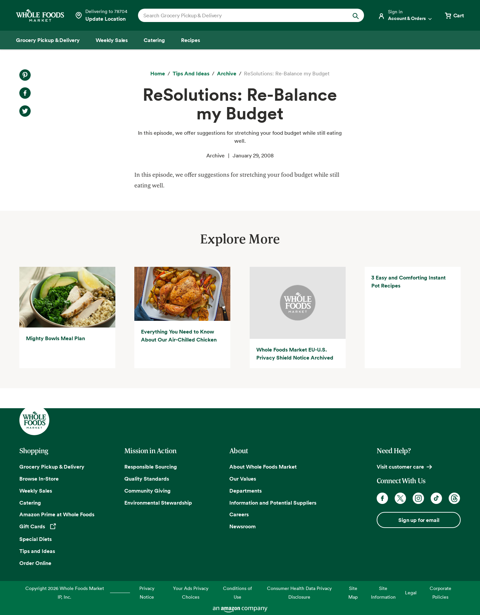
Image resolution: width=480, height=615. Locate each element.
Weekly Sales (35, 490)
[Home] (157, 73)
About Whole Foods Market (263, 466)
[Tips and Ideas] (191, 73)
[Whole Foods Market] (40, 15)
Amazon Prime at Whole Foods (56, 514)
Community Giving (147, 490)
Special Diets (35, 539)
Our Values (242, 478)
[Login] (405, 15)
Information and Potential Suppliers (272, 502)
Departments (245, 490)
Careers (239, 514)
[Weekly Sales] (112, 40)
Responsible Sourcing (150, 466)
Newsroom (242, 526)
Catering (30, 502)
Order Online (35, 563)
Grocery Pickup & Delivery (51, 466)
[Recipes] (190, 40)
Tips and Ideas (37, 551)
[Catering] (154, 40)
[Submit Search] (356, 15)
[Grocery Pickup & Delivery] (48, 40)
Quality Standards (146, 478)
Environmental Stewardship (158, 502)
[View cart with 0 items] (454, 15)
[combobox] (240, 15)
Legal (411, 592)
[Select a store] (101, 15)
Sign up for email (418, 520)
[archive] (226, 73)
